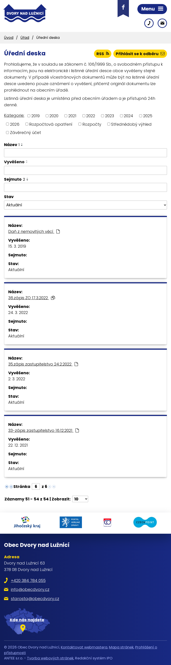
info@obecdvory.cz (30, 589)
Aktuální (16, 269)
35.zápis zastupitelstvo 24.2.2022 (43, 364)
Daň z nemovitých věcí (34, 231)
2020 (53, 116)
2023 (109, 116)
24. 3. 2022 (18, 312)
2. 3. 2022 (16, 379)
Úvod (8, 37)
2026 (14, 124)
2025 (147, 116)
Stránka (21, 486)
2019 (35, 116)
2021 (72, 116)
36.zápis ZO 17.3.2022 (31, 298)
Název (12, 144)
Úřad (24, 37)
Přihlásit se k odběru (140, 53)
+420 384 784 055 (28, 580)
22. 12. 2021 (18, 445)
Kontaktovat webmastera (84, 647)
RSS (102, 53)
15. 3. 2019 (17, 246)
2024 (128, 116)
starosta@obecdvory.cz (35, 598)
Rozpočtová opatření (50, 124)
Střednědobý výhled (131, 124)
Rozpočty (91, 124)
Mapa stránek (121, 647)
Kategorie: (14, 115)
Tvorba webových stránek (50, 658)
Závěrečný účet (25, 132)
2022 (90, 116)
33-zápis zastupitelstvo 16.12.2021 (43, 430)
